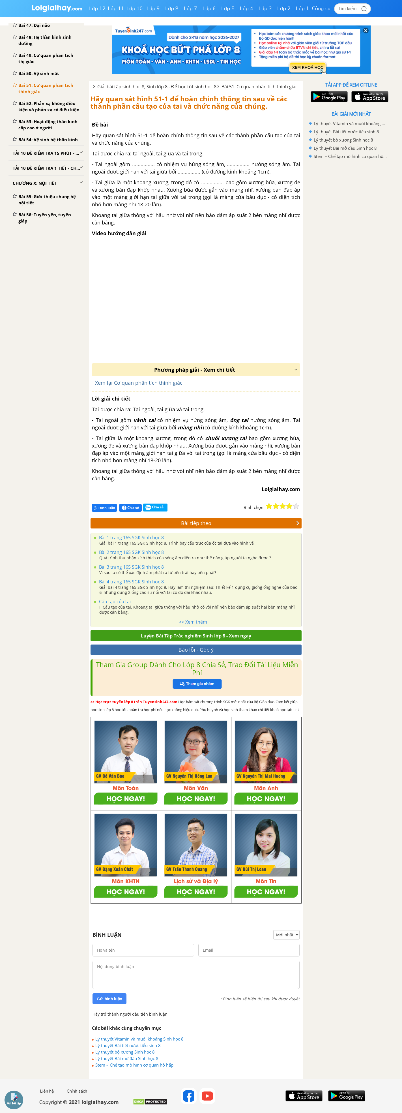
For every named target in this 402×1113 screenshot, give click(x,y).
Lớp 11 (116, 8)
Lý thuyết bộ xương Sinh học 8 (125, 1052)
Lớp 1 (302, 8)
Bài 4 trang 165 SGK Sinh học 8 (131, 582)
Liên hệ (47, 1091)
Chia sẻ (130, 507)
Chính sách (77, 1091)
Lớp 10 (134, 8)
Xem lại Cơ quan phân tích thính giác (138, 382)
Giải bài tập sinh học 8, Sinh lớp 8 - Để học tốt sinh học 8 (156, 87)
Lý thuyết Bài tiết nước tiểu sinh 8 (128, 1045)
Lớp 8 (172, 8)
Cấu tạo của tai (114, 601)
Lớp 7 (190, 8)
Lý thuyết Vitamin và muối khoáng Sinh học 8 (139, 1039)
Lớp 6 (209, 8)
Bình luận (104, 508)
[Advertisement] (351, 250)
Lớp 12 (97, 8)
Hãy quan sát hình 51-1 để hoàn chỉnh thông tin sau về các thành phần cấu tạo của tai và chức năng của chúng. (189, 102)
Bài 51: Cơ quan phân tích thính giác (260, 87)
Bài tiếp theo (240, 523)
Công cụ (321, 8)
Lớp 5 (228, 8)
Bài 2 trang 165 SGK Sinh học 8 (131, 552)
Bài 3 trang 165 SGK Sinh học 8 (131, 567)
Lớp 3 (265, 8)
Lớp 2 (284, 8)
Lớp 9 (153, 8)
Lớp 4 (246, 8)
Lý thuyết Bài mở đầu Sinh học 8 (126, 1058)
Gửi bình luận (109, 999)
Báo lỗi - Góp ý (196, 649)
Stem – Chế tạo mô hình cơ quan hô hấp (134, 1065)
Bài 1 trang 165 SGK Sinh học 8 (131, 537)
